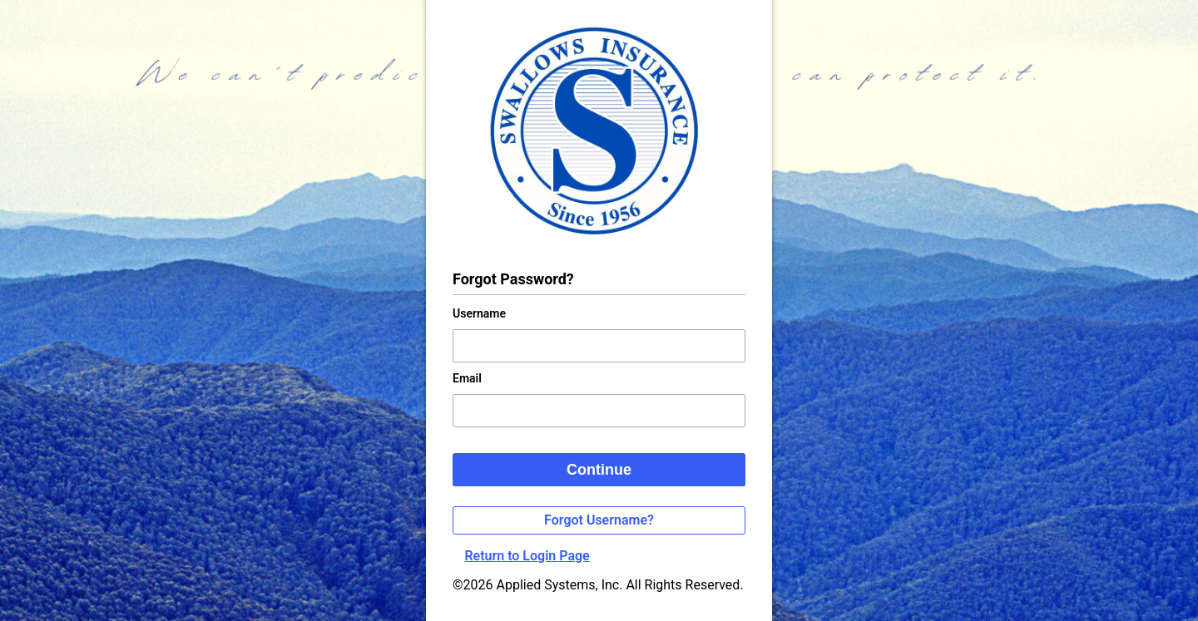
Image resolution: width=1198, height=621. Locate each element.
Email (467, 378)
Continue (599, 469)
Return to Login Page (526, 556)
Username (479, 313)
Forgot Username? (599, 520)
